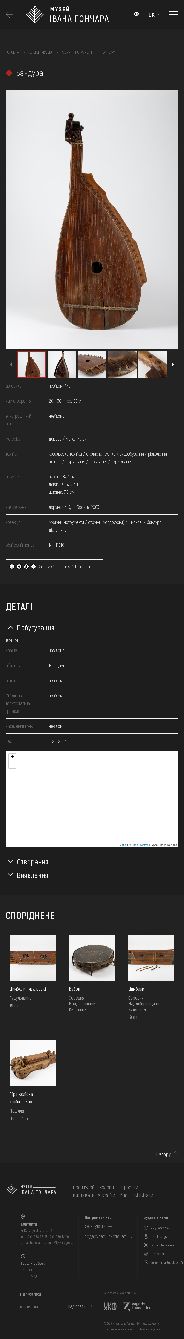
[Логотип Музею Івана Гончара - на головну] (77, 14)
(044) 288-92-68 (37, 1237)
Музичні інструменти (77, 52)
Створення (33, 861)
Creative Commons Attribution (49, 566)
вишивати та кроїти (94, 1195)
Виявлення (32, 874)
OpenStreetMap (140, 844)
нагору (163, 1154)
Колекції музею (40, 52)
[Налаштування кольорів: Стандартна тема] (136, 14)
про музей (84, 1186)
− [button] (12, 764)
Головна (12, 52)
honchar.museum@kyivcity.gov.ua (52, 1242)
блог (124, 1195)
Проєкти (129, 1186)
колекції (107, 1186)
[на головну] (31, 1191)
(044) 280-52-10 (59, 1237)
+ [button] (12, 757)
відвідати (143, 1195)
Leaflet (122, 844)
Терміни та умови (150, 1329)
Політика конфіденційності (120, 1329)
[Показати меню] (173, 14)
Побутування (35, 627)
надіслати (77, 1306)
